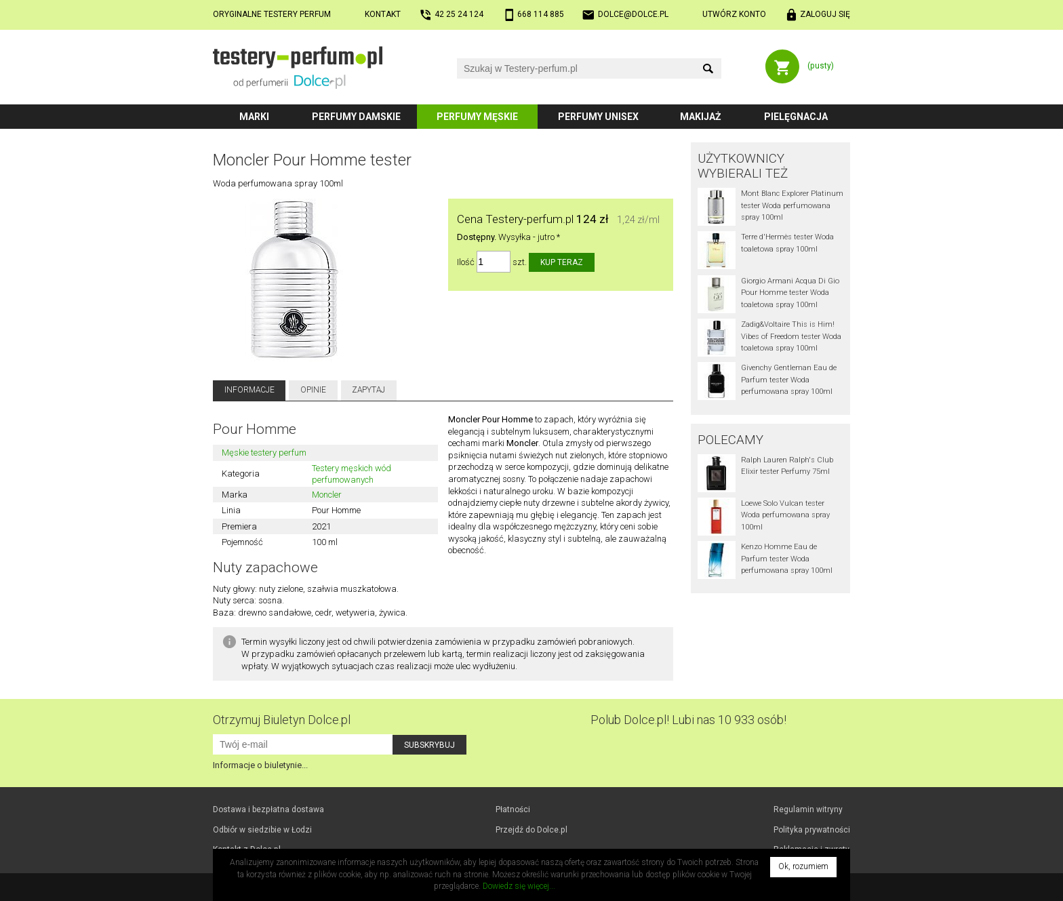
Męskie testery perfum (264, 452)
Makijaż (700, 116)
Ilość (466, 262)
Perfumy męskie (477, 116)
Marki (254, 116)
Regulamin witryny (808, 809)
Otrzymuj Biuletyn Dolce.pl (281, 720)
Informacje (249, 390)
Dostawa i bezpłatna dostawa (268, 809)
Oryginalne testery (272, 14)
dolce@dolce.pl (633, 14)
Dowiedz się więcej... (519, 886)
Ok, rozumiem (803, 866)
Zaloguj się (825, 14)
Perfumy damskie (356, 116)
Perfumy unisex (598, 116)
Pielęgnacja (796, 116)
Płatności (513, 809)
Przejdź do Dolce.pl (531, 830)
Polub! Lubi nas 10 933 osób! (688, 720)
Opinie (313, 390)
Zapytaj (368, 390)
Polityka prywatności (812, 830)
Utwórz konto (734, 14)
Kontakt (383, 14)
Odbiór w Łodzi (262, 830)
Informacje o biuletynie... (260, 765)
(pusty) (820, 66)
